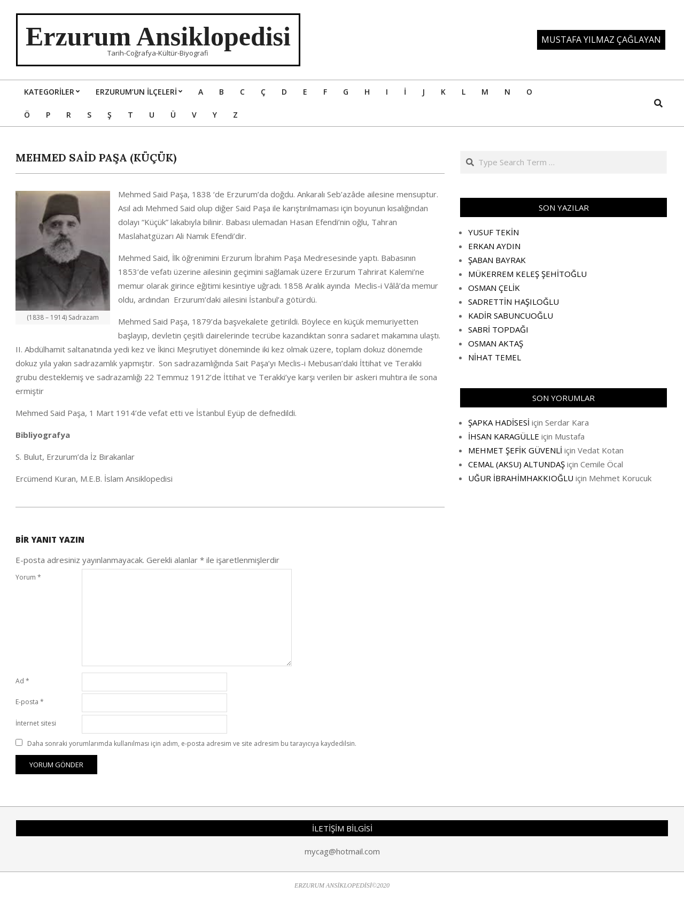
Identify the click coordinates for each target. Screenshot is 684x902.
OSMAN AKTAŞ (495, 343)
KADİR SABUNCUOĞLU (510, 315)
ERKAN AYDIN (494, 246)
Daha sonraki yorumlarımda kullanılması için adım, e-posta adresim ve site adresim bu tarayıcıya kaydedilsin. (191, 743)
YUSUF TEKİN (493, 232)
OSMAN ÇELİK (494, 287)
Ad (22, 680)
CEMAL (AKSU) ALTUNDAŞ (516, 464)
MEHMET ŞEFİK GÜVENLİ (515, 450)
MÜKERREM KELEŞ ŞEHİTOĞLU (527, 273)
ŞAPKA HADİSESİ (499, 422)
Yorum (28, 577)
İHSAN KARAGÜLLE (503, 436)
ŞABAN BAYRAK (497, 260)
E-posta (29, 701)
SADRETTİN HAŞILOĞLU (513, 301)
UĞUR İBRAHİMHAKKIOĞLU (520, 478)
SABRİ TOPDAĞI (498, 329)
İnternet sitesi (35, 723)
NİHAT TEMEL (494, 357)
